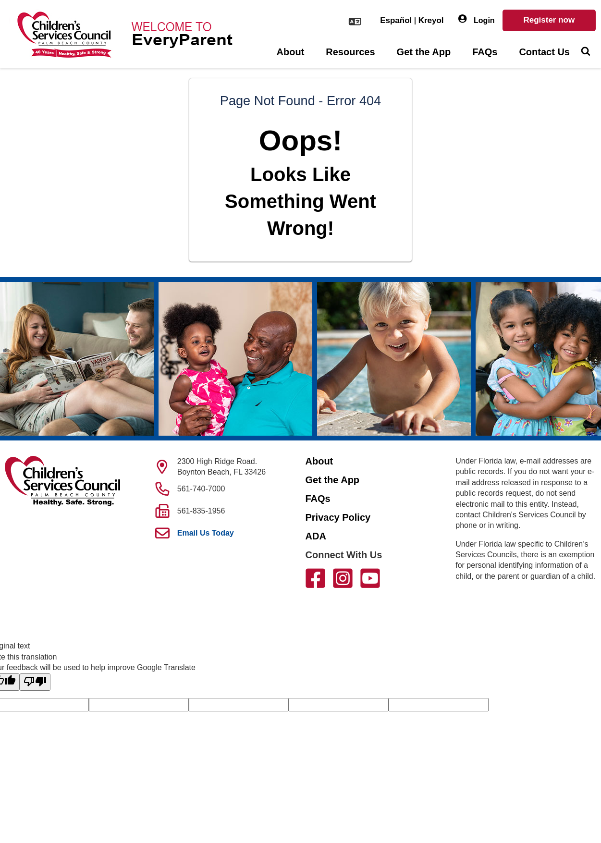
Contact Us (544, 52)
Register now (549, 19)
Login (476, 19)
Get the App (424, 52)
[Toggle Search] (585, 52)
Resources (350, 52)
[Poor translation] (35, 682)
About (291, 52)
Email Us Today (205, 533)
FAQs (484, 52)
